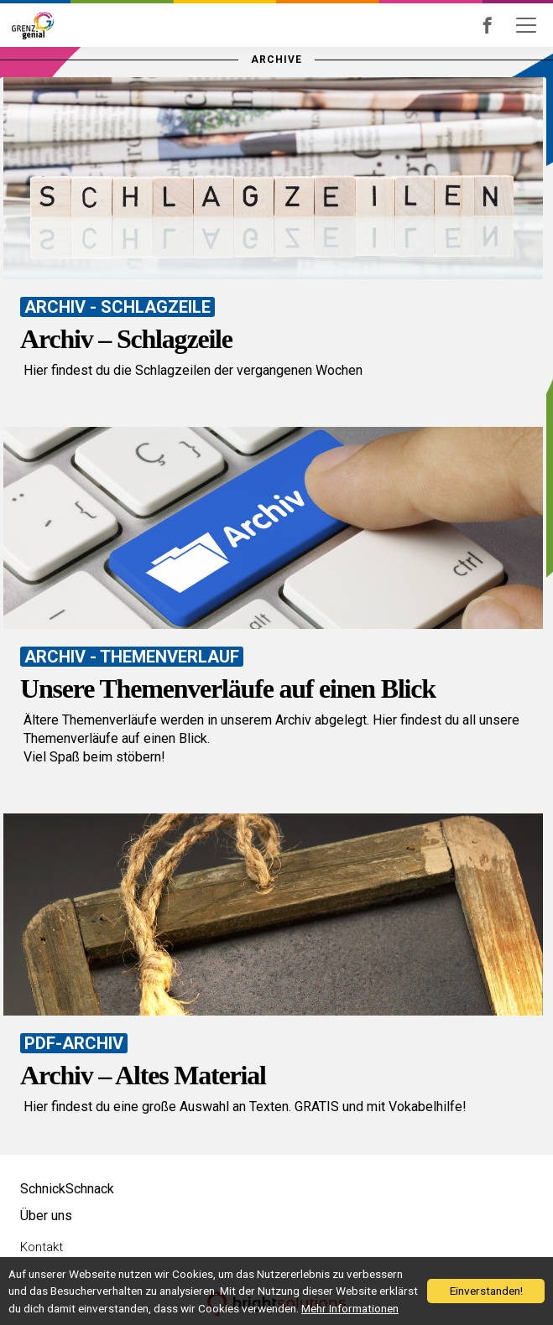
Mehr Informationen (350, 1308)
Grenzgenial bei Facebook (510, 25)
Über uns (46, 1216)
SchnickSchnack (67, 1189)
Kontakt (41, 1247)
